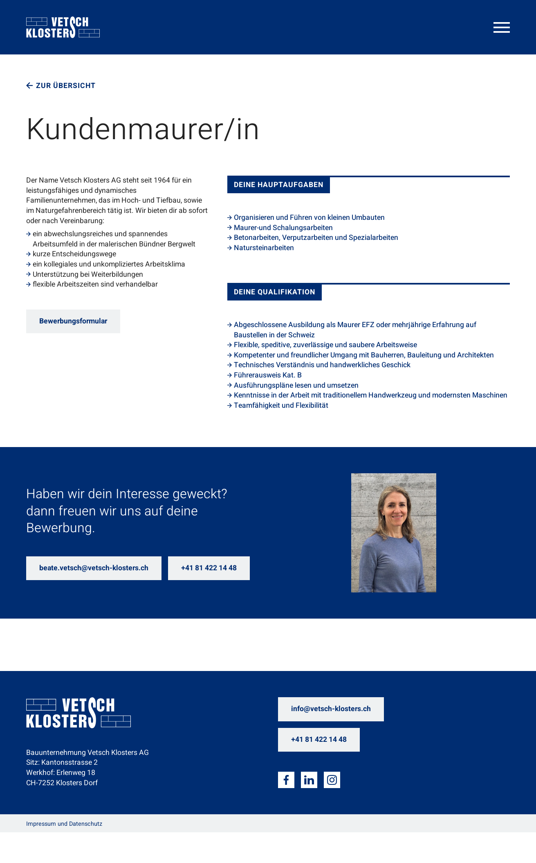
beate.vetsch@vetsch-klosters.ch (93, 568)
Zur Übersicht (66, 86)
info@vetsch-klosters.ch (331, 709)
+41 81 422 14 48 (209, 568)
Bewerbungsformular (73, 321)
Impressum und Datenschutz (64, 824)
